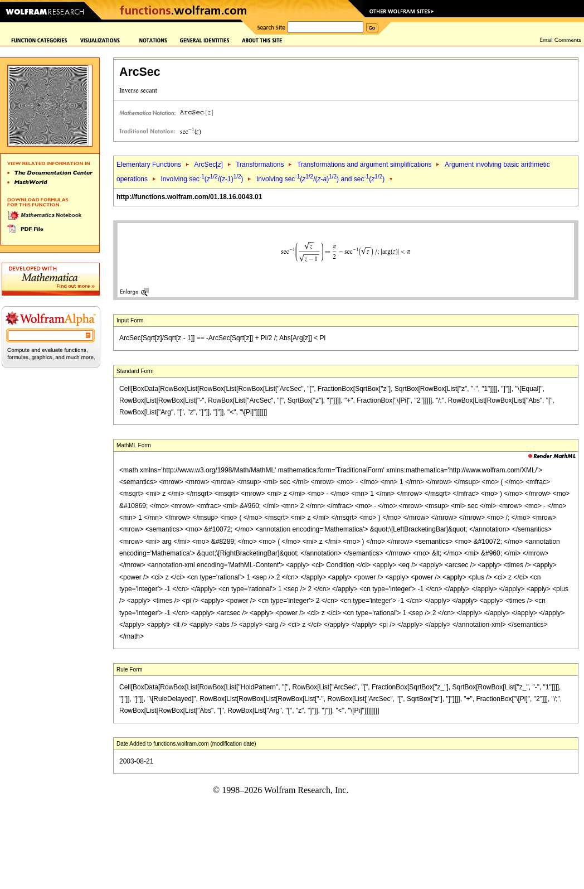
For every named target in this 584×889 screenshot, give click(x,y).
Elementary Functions (148, 164)
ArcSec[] (208, 164)
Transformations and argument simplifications (364, 164)
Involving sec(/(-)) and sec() (320, 179)
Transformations (260, 164)
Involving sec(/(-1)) (201, 179)
